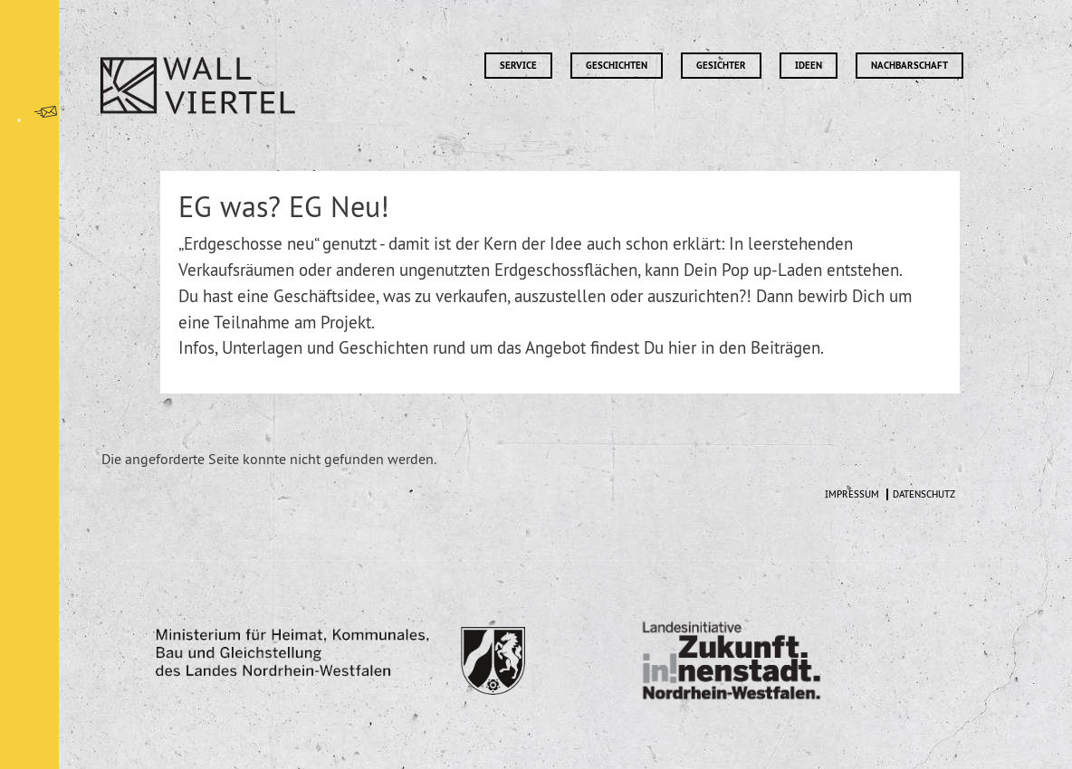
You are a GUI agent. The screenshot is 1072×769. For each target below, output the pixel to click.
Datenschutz (924, 494)
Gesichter (721, 65)
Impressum (852, 494)
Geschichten (616, 65)
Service (518, 65)
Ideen (808, 65)
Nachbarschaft (909, 65)
